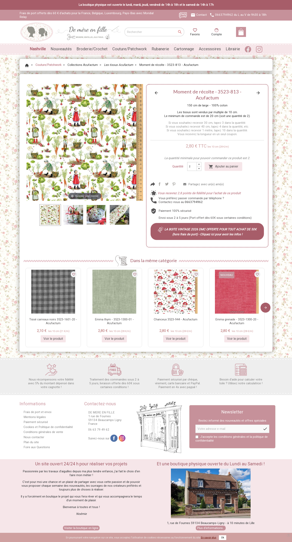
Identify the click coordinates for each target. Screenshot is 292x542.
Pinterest (173, 184)
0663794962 (224, 15)
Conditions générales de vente (43, 432)
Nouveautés (61, 49)
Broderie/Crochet (92, 49)
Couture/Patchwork (129, 49)
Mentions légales (35, 417)
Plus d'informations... (210, 528)
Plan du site (31, 442)
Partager (159, 184)
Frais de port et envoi (37, 412)
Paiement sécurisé (36, 422)
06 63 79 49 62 (98, 429)
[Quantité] (192, 166)
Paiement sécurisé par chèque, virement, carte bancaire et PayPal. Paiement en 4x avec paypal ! (177, 376)
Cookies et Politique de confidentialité (48, 427)
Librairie (233, 49)
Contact (201, 15)
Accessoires (210, 49)
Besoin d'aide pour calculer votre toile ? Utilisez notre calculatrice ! (241, 374)
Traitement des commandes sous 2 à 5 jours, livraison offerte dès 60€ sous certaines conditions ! (114, 376)
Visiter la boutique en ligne (81, 528)
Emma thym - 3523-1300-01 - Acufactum (114, 321)
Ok (222, 537)
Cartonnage (184, 49)
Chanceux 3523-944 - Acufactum (175, 319)
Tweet (166, 184)
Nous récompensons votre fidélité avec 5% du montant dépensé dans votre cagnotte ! (51, 376)
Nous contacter (34, 437)
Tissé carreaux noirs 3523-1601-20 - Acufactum (53, 321)
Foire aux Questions (37, 447)
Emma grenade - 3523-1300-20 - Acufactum (237, 321)
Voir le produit (53, 339)
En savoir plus (208, 537)
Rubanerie (160, 49)
